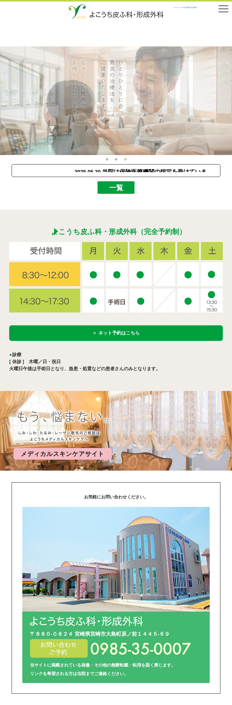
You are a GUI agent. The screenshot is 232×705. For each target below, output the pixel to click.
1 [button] (107, 160)
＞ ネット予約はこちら (115, 332)
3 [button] (125, 160)
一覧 (116, 187)
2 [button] (116, 160)
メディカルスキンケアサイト (62, 453)
